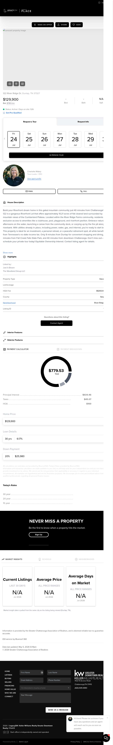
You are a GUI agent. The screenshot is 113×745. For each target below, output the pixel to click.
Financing (9, 686)
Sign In (103, 2)
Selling (8, 682)
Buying (8, 678)
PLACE (12, 728)
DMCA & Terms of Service (92, 742)
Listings (8, 675)
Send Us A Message (58, 710)
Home (7, 671)
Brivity (13, 742)
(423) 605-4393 (81, 688)
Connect (9, 696)
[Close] (107, 718)
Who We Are (10, 693)
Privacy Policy (75, 742)
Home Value (10, 689)
